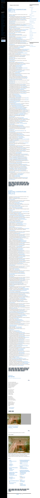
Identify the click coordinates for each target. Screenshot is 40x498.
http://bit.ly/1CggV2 (12, 302)
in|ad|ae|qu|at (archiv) (32, 28)
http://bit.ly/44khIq (22, 55)
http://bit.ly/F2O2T (19, 319)
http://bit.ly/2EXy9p (19, 122)
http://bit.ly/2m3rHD (23, 91)
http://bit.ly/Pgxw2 (18, 346)
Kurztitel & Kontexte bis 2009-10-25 (17, 192)
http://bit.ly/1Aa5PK (12, 171)
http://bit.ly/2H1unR (17, 100)
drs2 (26, 162)
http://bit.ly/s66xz (20, 257)
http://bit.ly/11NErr (16, 197)
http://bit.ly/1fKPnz (23, 24)
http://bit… (17, 114)
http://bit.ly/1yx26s (16, 175)
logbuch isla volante (23, 485)
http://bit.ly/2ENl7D (20, 146)
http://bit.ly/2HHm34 (22, 114)
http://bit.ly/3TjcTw (18, 163)
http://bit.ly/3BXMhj (22, 30)
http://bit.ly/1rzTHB (24, 177)
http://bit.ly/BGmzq (19, 344)
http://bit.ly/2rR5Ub (21, 216)
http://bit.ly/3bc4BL (13, 26)
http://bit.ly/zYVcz (21, 232)
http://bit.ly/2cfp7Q (13, 102)
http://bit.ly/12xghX (19, 203)
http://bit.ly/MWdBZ (22, 287)
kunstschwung (31, 25)
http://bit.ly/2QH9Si (17, 176)
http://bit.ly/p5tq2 (16, 356)
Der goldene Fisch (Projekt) (33, 11)
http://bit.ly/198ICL (11, 59)
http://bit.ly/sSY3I (25, 142)
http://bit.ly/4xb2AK (21, 297)
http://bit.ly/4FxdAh (11, 199)
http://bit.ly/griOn (16, 330)
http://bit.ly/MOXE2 (23, 166)
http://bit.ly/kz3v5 (14, 283)
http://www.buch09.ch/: (16, 101)
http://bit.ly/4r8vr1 (20, 248)
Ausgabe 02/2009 (10, 375)
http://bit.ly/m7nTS (23, 241)
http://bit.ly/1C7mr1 (20, 320)
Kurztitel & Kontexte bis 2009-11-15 (17, 10)
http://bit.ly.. (15, 238)
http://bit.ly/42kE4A (23, 148)
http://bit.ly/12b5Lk (25, 211)
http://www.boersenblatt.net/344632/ (14, 311)
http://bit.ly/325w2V (12, 33)
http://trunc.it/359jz (18, 25)
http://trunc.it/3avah (12, 163)
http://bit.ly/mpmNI (18, 331)
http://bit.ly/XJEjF (11, 329)
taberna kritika (12, 483)
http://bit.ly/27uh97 (20, 136)
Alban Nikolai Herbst (24, 467)
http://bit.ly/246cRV (20, 173)
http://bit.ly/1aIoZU (21, 332)
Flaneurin (31, 17)
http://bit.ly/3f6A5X (21, 259)
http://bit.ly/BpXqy (21, 245)
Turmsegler (11, 470)
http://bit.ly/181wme (22, 314)
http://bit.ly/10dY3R (12, 98)
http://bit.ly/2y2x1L (23, 42)
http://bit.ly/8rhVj (21, 271)
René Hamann (2, 22)
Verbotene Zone (32, 38)
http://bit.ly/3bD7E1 (26, 292)
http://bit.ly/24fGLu (20, 263)
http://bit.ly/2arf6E (21, 253)
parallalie (31, 24)
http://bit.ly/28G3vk (21, 137)
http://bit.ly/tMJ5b (20, 342)
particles (31, 14)
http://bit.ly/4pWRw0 (23, 108)
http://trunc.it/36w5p (27, 25)
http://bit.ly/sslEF (21, 340)
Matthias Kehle (12, 474)
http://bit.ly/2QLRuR (17, 28)
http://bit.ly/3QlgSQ (12, 141)
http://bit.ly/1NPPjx (23, 19)
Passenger (21, 483)
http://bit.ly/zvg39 (20, 300)
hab (15, 12)
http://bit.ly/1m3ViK (18, 212)
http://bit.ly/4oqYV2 (22, 150)
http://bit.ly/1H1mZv (19, 227)
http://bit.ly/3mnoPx (26, 49)
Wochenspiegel (10, 8)
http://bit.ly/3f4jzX (17, 72)
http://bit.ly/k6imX (23, 311)
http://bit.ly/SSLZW (22, 84)
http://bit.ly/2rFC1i (11, 44)
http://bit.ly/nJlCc (20, 214)
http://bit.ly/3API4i (25, 288)
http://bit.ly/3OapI (16, 202)
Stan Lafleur (11, 464)
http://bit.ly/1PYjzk (17, 53)
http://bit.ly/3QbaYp (21, 106)
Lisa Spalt (2, 31)
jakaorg (11, 28)
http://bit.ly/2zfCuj (19, 133)
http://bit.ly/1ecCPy (20, 62)
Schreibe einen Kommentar (17, 378)
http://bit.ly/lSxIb (11, 276)
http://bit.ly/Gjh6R (22, 254)
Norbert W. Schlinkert (3, 35)
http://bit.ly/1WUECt (22, 306)
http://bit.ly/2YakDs (11, 144)
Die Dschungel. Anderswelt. (24, 468)
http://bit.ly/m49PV (11, 61)
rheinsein (11, 465)
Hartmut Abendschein (13, 482)
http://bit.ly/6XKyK (23, 240)
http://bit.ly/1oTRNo (21, 134)
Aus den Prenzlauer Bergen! (33, 18)
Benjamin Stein (12, 469)
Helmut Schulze (2, 33)
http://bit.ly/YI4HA (23, 358)
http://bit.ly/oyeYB (18, 326)
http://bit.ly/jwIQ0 (23, 219)
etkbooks (19, 170)
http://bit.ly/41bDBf (15, 268)
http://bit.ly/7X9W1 (18, 327)
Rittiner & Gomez (23, 484)
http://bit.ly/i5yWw (16, 48)
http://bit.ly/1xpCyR (23, 93)
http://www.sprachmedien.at (14, 158)
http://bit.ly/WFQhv (24, 361)
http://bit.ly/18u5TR (22, 348)
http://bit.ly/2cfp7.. (15, 106)
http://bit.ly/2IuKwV (19, 238)
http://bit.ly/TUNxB (24, 345)
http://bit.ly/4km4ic (22, 112)
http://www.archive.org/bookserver (15, 290)
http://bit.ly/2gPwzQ (24, 77)
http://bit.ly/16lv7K (11, 209)
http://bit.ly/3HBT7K (22, 120)
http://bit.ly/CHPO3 (24, 118)
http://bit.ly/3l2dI (16, 318)
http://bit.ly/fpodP (11, 129)
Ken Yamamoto (12, 407)
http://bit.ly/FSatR (21, 201)
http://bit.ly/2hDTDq (12, 57)
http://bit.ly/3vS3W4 (20, 365)
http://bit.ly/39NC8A (19, 174)
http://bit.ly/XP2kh (20, 104)
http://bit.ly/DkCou (23, 315)
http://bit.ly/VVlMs (18, 71)
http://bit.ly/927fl (21, 334)
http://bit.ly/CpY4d (11, 274)
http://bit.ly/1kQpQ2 (19, 75)
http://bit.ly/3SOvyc (24, 164)
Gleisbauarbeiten (32, 21)
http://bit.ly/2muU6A (18, 68)
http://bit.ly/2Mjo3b (22, 127)
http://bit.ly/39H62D (12, 131)
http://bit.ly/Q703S (21, 278)
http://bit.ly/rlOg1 (22, 64)
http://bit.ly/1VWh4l (12, 15)
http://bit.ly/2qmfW (25, 363)
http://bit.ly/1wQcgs (19, 161)
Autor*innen (2, 7)
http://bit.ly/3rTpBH (18, 74)
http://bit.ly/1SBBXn (20, 47)
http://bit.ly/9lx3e (11, 285)
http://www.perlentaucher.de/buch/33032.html (15, 292)
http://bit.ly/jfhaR (21, 243)
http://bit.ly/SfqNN (23, 17)
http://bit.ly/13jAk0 (23, 298)
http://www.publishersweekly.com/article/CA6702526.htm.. (17, 273)
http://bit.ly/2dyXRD (24, 159)
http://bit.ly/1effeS (18, 152)
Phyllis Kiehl (2, 21)
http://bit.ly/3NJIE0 (24, 157)
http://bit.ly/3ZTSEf (26, 228)
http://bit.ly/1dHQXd (21, 70)
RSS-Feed (2, 4)
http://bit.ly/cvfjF (26, 362)
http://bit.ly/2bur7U (21, 89)
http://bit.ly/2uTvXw (22, 256)
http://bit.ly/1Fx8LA (25, 29)
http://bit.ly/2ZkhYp (19, 316)
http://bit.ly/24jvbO (19, 34)
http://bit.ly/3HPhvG (12, 179)
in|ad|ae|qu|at (22, 474)
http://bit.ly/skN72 (20, 239)
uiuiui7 (12, 211)
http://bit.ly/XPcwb (11, 82)
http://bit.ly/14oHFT (17, 98)
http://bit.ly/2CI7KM (23, 40)
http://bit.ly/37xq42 (18, 360)
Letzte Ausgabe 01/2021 (33, 46)
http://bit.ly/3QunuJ (19, 224)
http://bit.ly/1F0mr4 (14, 156)
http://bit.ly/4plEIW (19, 246)
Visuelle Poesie (31, 7)
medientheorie (19, 157)
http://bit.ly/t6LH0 (23, 290)
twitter (26, 97)
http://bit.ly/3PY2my (22, 46)
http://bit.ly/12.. (16, 216)
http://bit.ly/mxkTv (17, 233)
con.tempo (11, 478)
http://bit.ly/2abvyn (19, 357)
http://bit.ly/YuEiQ (20, 283)
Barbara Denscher (3, 32)
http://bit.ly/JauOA (17, 31)
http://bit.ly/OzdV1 (23, 88)
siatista (10, 460)
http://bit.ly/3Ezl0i (20, 117)
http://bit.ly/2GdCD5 (22, 261)
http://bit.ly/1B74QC (20, 312)
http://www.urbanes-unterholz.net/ (19, 130)
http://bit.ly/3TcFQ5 (20, 350)
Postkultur (31, 31)
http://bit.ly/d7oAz (17, 322)
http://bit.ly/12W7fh (19, 38)
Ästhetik (11, 376)
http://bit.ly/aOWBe (23, 86)
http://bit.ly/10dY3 (11, 100)
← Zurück (17, 494)
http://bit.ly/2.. (18, 108)
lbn (9, 26)
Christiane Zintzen (23, 473)
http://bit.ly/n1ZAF (11, 226)
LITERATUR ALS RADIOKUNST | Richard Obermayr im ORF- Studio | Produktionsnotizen (25, 471)
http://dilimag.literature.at (15, 358)
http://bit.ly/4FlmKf (23, 223)
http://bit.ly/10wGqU (12, 230)
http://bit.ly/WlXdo (20, 349)
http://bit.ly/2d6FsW (12, 116)
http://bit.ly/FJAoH (21, 304)
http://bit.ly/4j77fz (25, 289)
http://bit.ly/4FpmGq (21, 218)
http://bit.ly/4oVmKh (21, 336)
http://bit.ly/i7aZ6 (17, 269)
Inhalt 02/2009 (13, 427)
